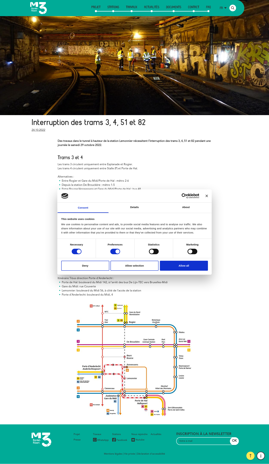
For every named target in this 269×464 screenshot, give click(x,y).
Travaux (131, 7)
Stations (113, 7)
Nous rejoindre (139, 434)
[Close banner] (207, 196)
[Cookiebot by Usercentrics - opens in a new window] (184, 195)
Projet (96, 7)
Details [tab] (134, 207)
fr (221, 7)
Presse (77, 440)
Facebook (119, 440)
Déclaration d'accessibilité (151, 454)
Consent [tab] (83, 207)
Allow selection (134, 265)
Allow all (184, 265)
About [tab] (186, 207)
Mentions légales (113, 454)
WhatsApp (101, 440)
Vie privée (129, 454)
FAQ (208, 7)
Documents (173, 7)
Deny (85, 265)
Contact (193, 7)
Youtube (137, 440)
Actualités (151, 7)
